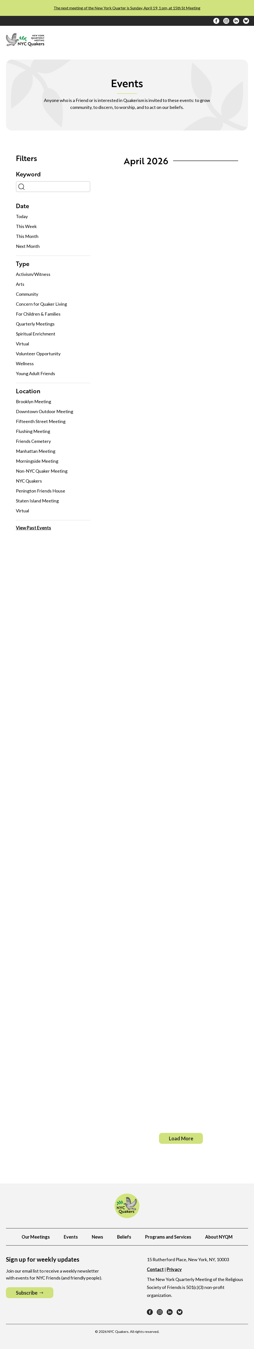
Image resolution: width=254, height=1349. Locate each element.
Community (27, 294)
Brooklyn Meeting (33, 401)
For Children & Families (38, 314)
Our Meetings (36, 1237)
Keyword (28, 174)
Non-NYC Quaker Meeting (41, 471)
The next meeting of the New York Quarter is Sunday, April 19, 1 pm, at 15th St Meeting (127, 7)
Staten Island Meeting (37, 500)
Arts (20, 284)
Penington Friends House (40, 491)
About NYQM (219, 1237)
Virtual (22, 343)
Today (22, 216)
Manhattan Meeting (35, 451)
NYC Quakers (29, 481)
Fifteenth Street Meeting (40, 421)
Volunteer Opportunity (38, 353)
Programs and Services (168, 1237)
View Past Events (33, 527)
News (97, 1237)
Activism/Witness (33, 274)
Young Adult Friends (35, 373)
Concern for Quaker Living (41, 304)
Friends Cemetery (33, 441)
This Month (27, 236)
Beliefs (124, 1237)
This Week (26, 226)
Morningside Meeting (37, 461)
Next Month (28, 246)
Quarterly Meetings (35, 324)
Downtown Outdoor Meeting (44, 411)
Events (71, 1237)
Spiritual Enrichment (35, 333)
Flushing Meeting (33, 431)
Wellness (25, 363)
